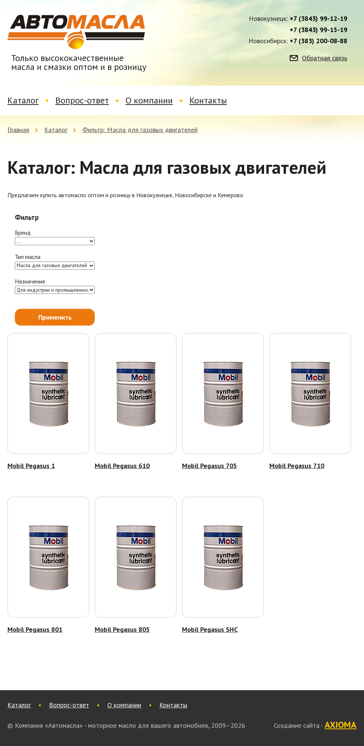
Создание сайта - (315, 725)
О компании (149, 100)
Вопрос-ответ (82, 100)
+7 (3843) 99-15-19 (318, 29)
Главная (18, 129)
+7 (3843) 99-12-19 (318, 18)
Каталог (23, 100)
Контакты (208, 100)
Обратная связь (324, 58)
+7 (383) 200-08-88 (318, 41)
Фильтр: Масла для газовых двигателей (140, 129)
